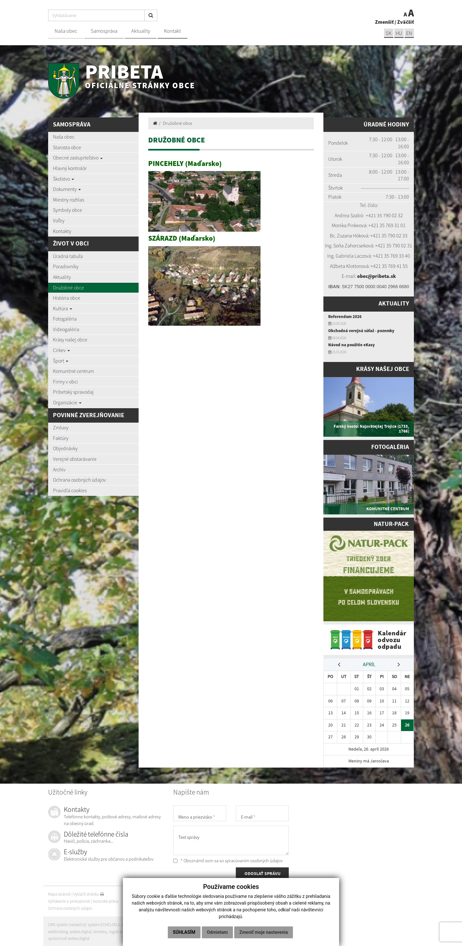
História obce (66, 298)
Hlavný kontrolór (70, 168)
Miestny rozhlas (68, 199)
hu (398, 33)
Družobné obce (68, 287)
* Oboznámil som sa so (228, 860)
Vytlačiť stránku (88, 893)
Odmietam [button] (217, 932)
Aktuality (140, 31)
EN (409, 33)
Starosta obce (67, 147)
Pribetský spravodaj (73, 392)
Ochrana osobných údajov (79, 480)
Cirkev (61, 350)
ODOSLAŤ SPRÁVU (262, 873)
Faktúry (60, 438)
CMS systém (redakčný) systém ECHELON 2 (84, 923)
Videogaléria (66, 329)
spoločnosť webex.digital (69, 937)
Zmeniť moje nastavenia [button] (263, 932)
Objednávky (65, 448)
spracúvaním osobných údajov (254, 860)
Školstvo (63, 179)
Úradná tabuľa (68, 256)
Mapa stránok (59, 893)
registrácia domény (125, 930)
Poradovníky (66, 266)
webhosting (58, 930)
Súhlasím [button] (184, 932)
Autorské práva (105, 900)
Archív (59, 469)
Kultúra (62, 308)
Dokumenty (67, 189)
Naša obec (66, 31)
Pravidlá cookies (70, 490)
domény (100, 930)
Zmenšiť (384, 22)
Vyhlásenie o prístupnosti (69, 900)
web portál (131, 923)
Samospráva (104, 31)
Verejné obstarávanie (75, 459)
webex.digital (80, 930)
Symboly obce (67, 210)
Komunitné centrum (73, 371)
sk (388, 33)
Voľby (58, 220)
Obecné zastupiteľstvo (78, 157)
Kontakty (62, 231)
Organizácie (67, 402)
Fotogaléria (65, 318)
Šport (60, 360)
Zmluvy (60, 427)
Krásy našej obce (70, 339)
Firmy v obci (65, 381)
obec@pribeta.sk (376, 276)
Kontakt (172, 31)
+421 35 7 (376, 215)
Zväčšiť (405, 22)
